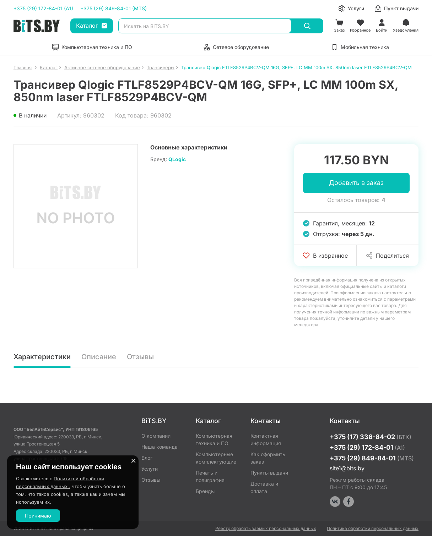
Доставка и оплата (264, 487)
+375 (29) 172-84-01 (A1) (43, 8)
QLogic (177, 159)
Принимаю (38, 516)
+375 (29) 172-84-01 (367, 447)
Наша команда (159, 447)
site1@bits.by (347, 468)
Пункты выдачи (269, 473)
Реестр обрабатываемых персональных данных (265, 528)
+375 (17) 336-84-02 (370, 437)
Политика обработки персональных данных (372, 528)
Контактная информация (265, 439)
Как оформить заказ (267, 458)
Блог (146, 458)
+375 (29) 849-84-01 (372, 458)
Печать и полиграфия (210, 476)
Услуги (149, 469)
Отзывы (140, 357)
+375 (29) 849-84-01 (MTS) (113, 8)
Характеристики (42, 357)
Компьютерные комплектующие (216, 458)
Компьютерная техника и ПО (214, 439)
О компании (156, 436)
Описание (98, 357)
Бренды (205, 491)
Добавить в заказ (356, 183)
